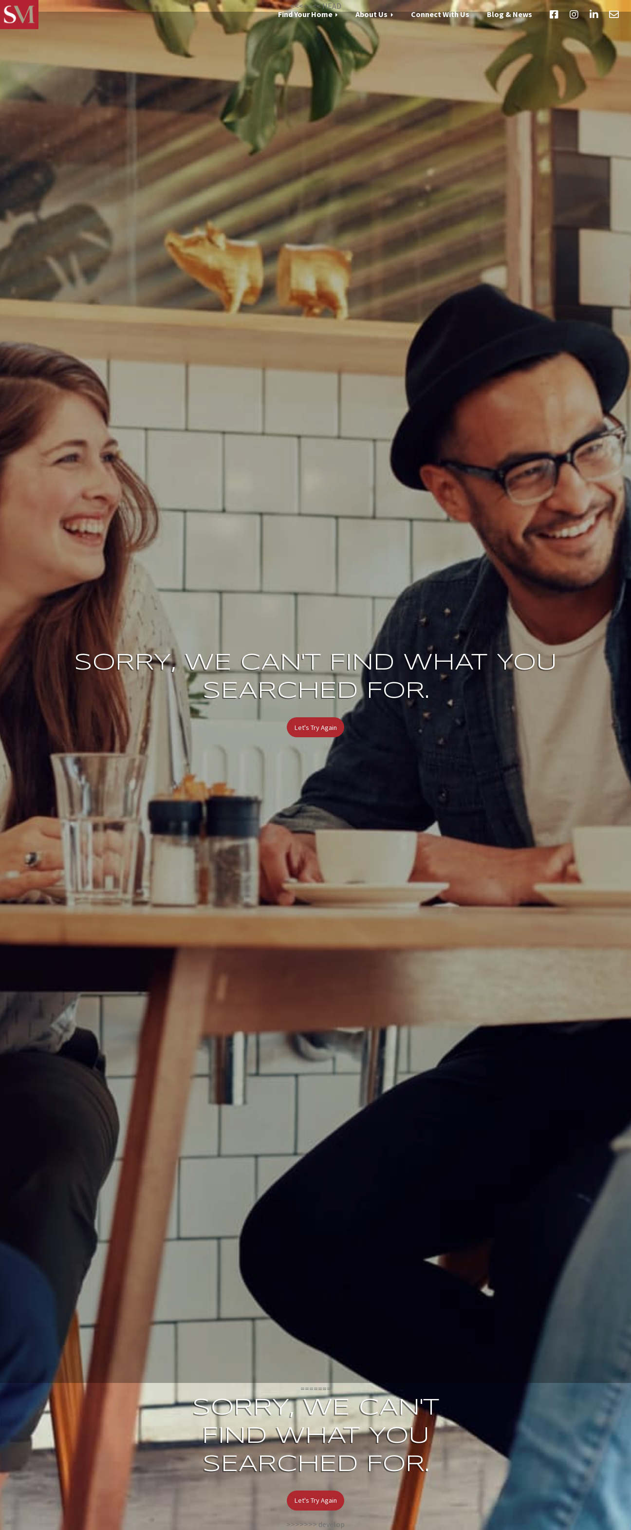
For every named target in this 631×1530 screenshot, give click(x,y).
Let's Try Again (316, 727)
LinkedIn (594, 14)
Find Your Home (305, 14)
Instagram (574, 14)
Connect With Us (440, 14)
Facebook (554, 14)
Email (614, 14)
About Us (371, 14)
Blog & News (509, 14)
